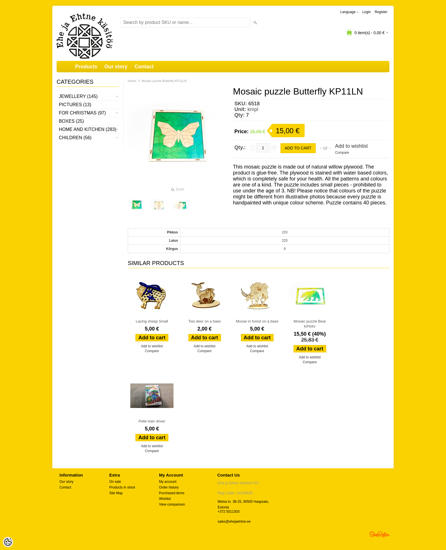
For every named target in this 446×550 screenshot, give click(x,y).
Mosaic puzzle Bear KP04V (310, 324)
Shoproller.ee (379, 534)
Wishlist (165, 499)
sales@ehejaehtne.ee (234, 522)
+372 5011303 (228, 512)
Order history (169, 487)
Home (132, 81)
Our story (115, 66)
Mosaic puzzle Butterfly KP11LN (164, 81)
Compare (342, 153)
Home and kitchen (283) (87, 129)
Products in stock (122, 487)
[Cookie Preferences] (8, 542)
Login (366, 12)
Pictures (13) (75, 104)
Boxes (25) (71, 121)
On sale (115, 482)
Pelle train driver (152, 421)
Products (86, 66)
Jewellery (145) (78, 96)
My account (167, 482)
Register (381, 12)
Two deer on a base (204, 321)
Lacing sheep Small (152, 321)
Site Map (116, 493)
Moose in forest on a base (257, 321)
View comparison (172, 504)
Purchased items (171, 493)
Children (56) (75, 137)
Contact (144, 66)
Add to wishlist (351, 146)
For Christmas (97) (82, 112)
